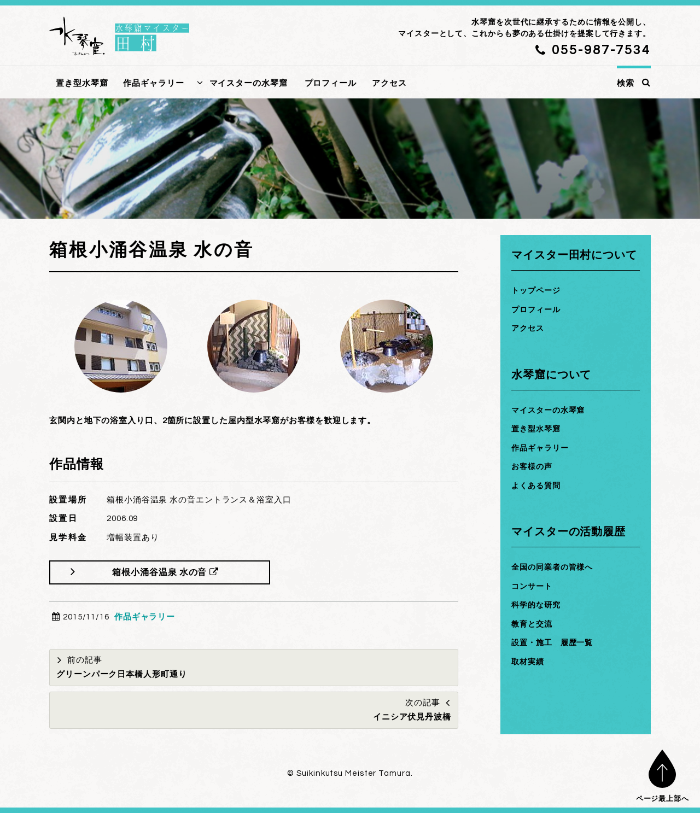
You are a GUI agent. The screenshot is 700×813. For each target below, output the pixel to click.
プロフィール (331, 83)
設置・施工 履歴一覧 (554, 643)
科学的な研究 (537, 605)
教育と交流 (533, 624)
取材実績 (528, 662)
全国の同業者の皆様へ (554, 567)
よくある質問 (537, 486)
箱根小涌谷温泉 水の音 (168, 572)
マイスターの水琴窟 (248, 83)
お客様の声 (533, 467)
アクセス (389, 83)
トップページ (537, 290)
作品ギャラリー (153, 83)
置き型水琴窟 (82, 83)
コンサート (533, 586)
